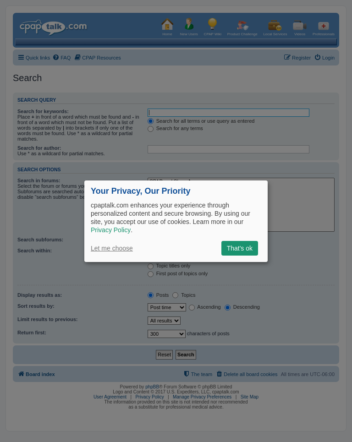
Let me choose (112, 248)
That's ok (240, 248)
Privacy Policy (111, 230)
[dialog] (176, 221)
